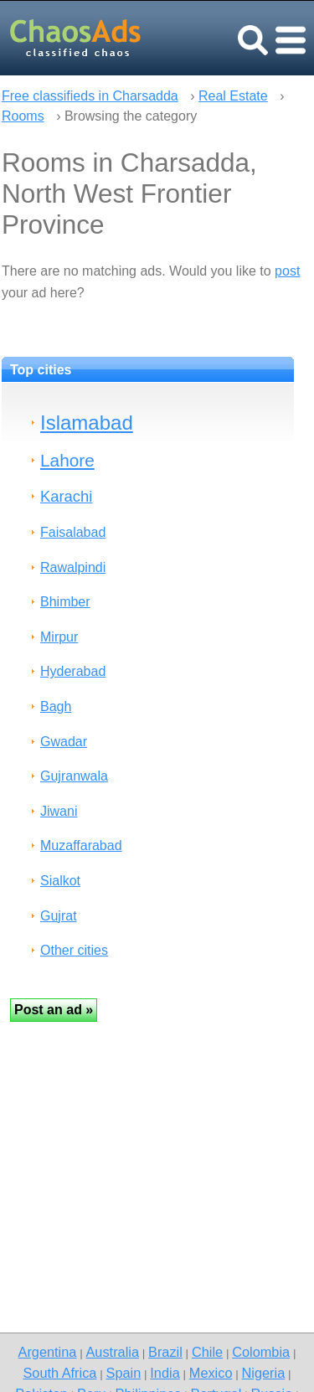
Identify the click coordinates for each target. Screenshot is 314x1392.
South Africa (59, 1372)
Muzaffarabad (81, 845)
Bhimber (65, 602)
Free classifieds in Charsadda (90, 96)
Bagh (55, 706)
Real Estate (233, 96)
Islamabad (86, 422)
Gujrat (58, 916)
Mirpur (59, 637)
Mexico (211, 1372)
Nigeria (264, 1372)
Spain (124, 1372)
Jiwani (58, 811)
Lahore (67, 460)
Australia (111, 1351)
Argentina (47, 1351)
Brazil (165, 1351)
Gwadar (63, 742)
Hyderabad (73, 671)
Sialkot (60, 881)
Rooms (23, 116)
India (164, 1372)
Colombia (261, 1351)
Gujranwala (74, 776)
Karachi (66, 496)
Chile (207, 1351)
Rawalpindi (73, 567)
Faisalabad (73, 532)
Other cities (74, 950)
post (287, 271)
